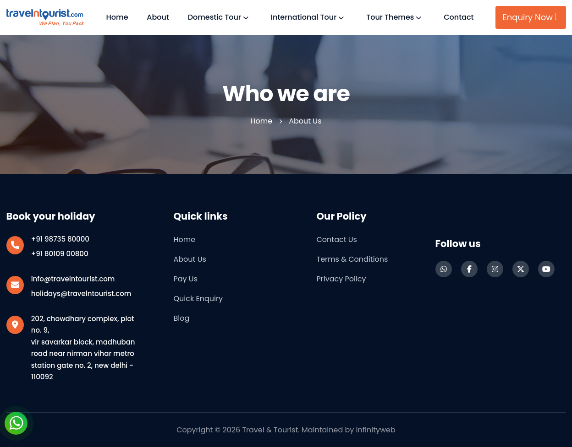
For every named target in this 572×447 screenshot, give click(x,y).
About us (305, 121)
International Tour (304, 17)
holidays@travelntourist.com (81, 293)
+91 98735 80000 (60, 239)
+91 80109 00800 (59, 254)
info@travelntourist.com (73, 279)
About (158, 17)
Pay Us (186, 279)
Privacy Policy (341, 279)
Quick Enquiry (198, 298)
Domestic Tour (214, 17)
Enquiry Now (530, 17)
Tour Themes (390, 17)
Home (117, 17)
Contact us (337, 239)
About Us (190, 259)
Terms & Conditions (352, 259)
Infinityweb (376, 430)
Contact (458, 17)
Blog (182, 318)
